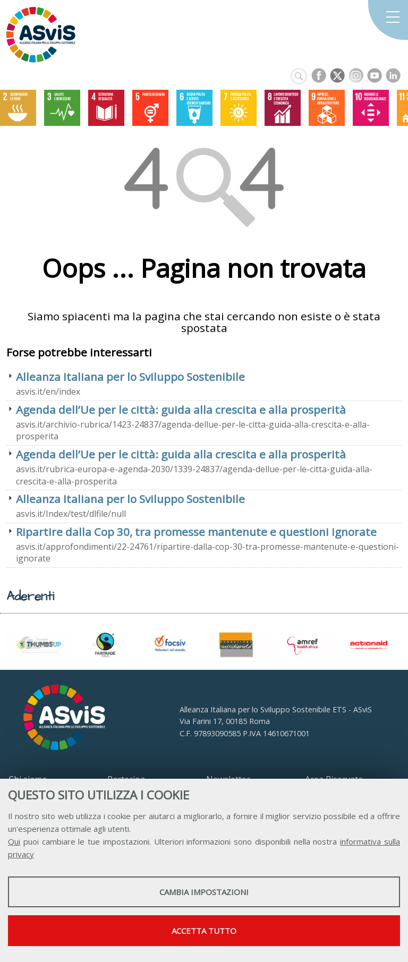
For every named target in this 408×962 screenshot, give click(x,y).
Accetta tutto (204, 930)
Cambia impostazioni (204, 892)
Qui (14, 841)
